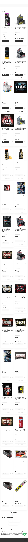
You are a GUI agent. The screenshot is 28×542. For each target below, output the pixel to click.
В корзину (5, 40)
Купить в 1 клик (7, 77)
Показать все (14, 512)
